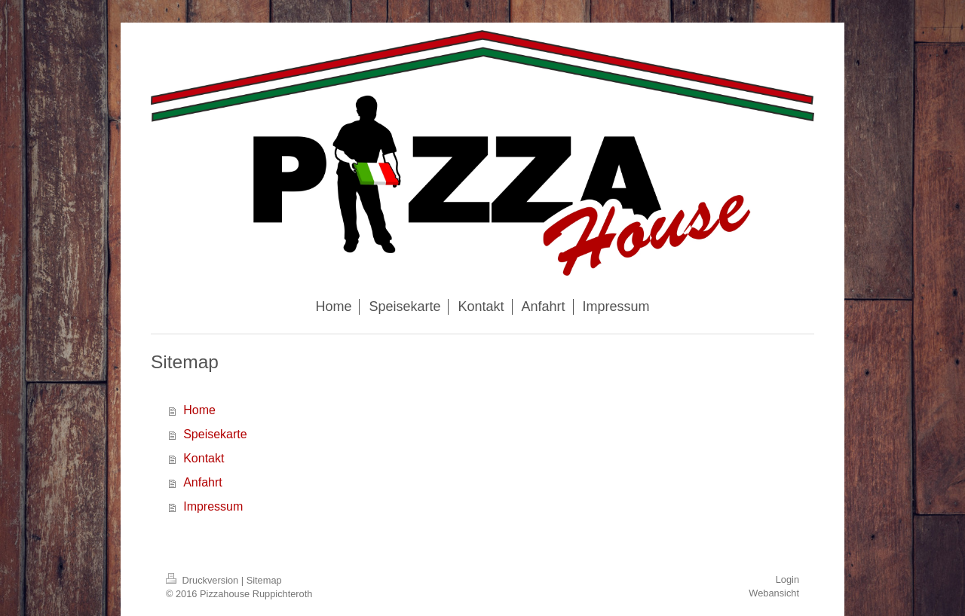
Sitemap (264, 580)
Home (199, 410)
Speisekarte (215, 434)
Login (787, 579)
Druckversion (203, 580)
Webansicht (774, 593)
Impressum (213, 506)
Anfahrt (202, 482)
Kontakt (203, 458)
